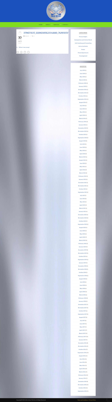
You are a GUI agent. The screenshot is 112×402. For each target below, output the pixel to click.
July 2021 (82, 195)
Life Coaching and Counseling (83, 43)
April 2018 (82, 291)
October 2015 (82, 388)
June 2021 (82, 198)
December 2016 (82, 343)
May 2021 (82, 202)
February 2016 (82, 375)
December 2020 (82, 214)
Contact (65, 24)
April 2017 (82, 330)
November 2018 (82, 269)
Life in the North (83, 46)
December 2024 (82, 89)
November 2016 (82, 346)
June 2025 (82, 73)
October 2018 (82, 272)
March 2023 (82, 157)
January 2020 (82, 246)
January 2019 (82, 262)
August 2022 (82, 160)
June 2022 (82, 163)
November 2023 (82, 131)
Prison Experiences (83, 52)
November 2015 (82, 384)
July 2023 (82, 144)
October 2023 (82, 134)
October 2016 (82, 349)
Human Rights (83, 36)
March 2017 (82, 333)
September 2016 (82, 352)
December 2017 (82, 304)
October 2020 (82, 221)
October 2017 (82, 311)
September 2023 (82, 137)
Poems (83, 49)
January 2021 (82, 211)
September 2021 (82, 192)
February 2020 (82, 243)
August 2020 (82, 227)
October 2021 (82, 189)
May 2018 (82, 288)
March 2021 (82, 208)
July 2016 (82, 359)
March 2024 (82, 118)
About (48, 24)
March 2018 (82, 295)
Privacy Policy (92, 400)
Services (56, 24)
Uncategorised (83, 56)
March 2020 (82, 240)
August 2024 (82, 102)
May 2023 (82, 150)
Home (40, 24)
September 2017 (82, 314)
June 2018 (82, 285)
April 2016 (82, 368)
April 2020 (82, 237)
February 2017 (82, 336)
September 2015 (82, 391)
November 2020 (82, 218)
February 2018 (82, 298)
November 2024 (82, 92)
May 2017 (82, 327)
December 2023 (82, 128)
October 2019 (82, 256)
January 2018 (82, 301)
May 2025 (82, 76)
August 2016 (82, 356)
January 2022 (82, 179)
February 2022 (82, 176)
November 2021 (82, 185)
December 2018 (82, 266)
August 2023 (82, 141)
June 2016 (82, 362)
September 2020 (82, 224)
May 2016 (82, 365)
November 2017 (82, 307)
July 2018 (82, 282)
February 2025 (82, 83)
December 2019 (82, 250)
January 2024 (82, 125)
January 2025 (82, 86)
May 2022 (82, 166)
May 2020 (82, 234)
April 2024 (82, 115)
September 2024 (82, 99)
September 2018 (82, 275)
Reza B (27, 36)
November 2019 (82, 253)
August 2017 (82, 317)
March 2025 (82, 80)
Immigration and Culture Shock (83, 40)
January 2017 (82, 339)
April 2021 (82, 205)
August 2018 (82, 279)
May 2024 (82, 112)
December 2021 (82, 182)
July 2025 (82, 70)
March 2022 (82, 173)
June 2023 (82, 147)
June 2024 (82, 109)
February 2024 (82, 121)
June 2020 (82, 230)
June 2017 (82, 323)
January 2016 (82, 378)
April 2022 (82, 169)
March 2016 (82, 372)
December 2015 (82, 381)
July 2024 (82, 105)
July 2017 (82, 320)
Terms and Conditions (83, 400)
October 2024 (82, 96)
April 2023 (82, 153)
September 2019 (82, 259)
